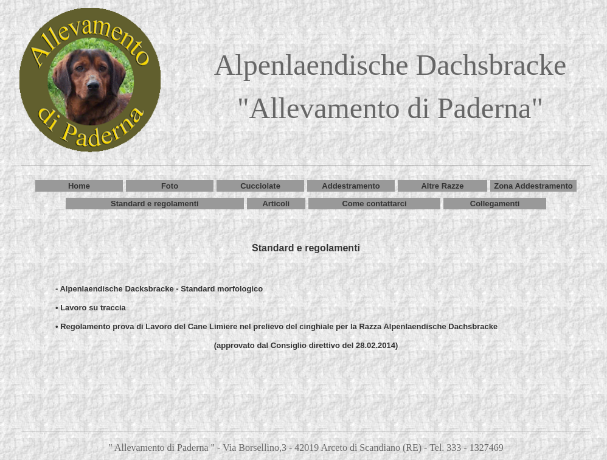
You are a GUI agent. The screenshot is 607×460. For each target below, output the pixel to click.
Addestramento (351, 185)
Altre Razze (442, 185)
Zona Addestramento (533, 185)
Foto (169, 185)
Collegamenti (495, 203)
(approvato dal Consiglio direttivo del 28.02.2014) (306, 345)
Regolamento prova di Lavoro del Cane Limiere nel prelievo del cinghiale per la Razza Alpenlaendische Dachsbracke (279, 326)
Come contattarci (374, 203)
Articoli (276, 203)
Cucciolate (260, 185)
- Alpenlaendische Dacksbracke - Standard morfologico (159, 288)
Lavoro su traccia (93, 307)
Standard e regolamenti (154, 203)
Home (79, 185)
